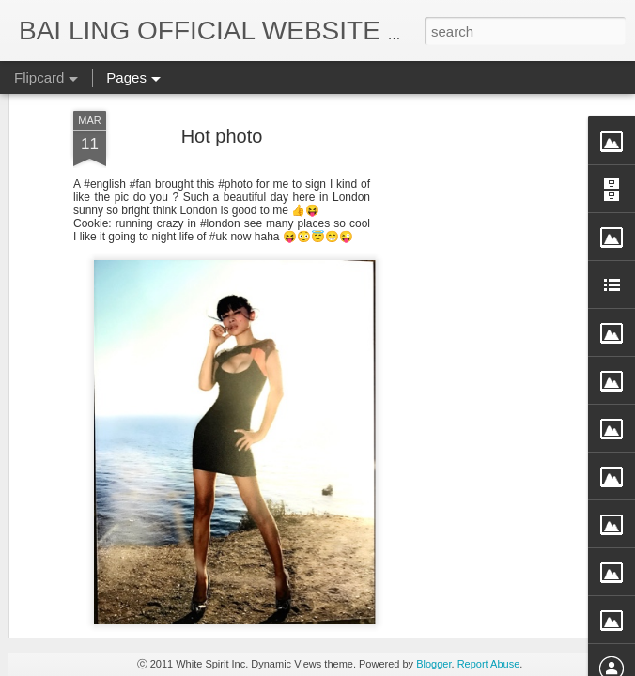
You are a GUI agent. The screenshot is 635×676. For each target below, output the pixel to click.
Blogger (433, 663)
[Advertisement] (473, 310)
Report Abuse (488, 663)
